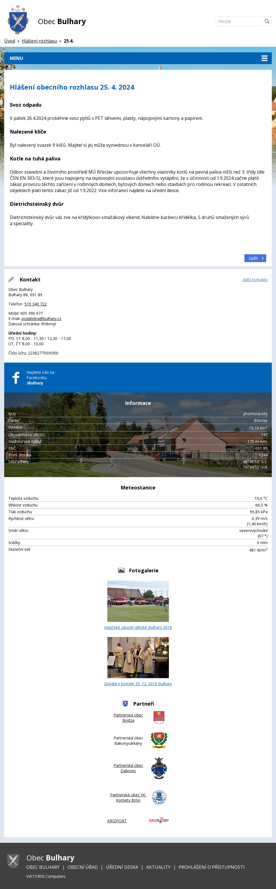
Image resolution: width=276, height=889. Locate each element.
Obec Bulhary (43, 867)
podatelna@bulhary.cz (41, 318)
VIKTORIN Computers (46, 876)
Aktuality (158, 867)
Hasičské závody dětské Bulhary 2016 (138, 605)
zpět (253, 258)
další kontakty (255, 279)
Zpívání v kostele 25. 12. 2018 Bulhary (138, 661)
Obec (62, 21)
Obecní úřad (83, 867)
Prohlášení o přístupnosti (212, 867)
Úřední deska (122, 867)
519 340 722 (35, 304)
